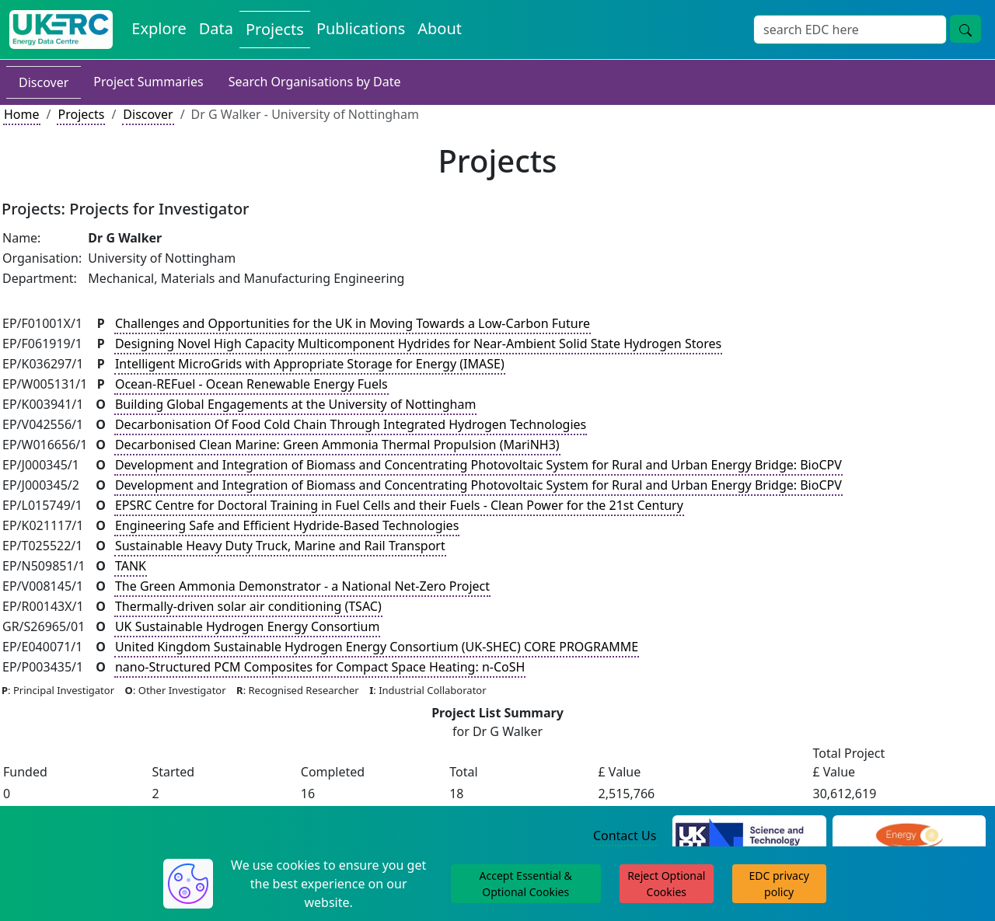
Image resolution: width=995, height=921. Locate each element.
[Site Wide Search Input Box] (850, 29)
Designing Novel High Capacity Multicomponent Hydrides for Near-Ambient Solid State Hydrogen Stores (418, 343)
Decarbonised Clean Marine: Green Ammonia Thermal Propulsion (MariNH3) (337, 444)
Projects (81, 114)
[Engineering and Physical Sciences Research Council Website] (909, 836)
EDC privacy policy (779, 883)
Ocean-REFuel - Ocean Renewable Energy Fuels (251, 383)
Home (22, 114)
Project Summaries (148, 81)
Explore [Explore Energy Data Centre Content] (158, 28)
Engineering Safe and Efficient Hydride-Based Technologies (287, 525)
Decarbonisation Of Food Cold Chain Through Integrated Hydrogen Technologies (350, 424)
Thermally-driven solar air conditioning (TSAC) (248, 606)
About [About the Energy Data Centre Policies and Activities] (439, 28)
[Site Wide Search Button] (965, 29)
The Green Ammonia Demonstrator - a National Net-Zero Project (302, 586)
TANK (130, 565)
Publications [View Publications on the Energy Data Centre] (360, 28)
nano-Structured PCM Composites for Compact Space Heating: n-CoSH (320, 666)
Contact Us (624, 835)
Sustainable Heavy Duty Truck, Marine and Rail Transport (280, 545)
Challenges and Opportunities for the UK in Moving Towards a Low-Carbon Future (352, 323)
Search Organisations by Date (315, 81)
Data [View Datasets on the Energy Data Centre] (216, 28)
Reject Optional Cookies (666, 883)
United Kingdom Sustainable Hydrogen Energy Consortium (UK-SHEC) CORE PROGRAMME (376, 646)
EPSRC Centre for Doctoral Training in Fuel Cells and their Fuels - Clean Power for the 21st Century (399, 505)
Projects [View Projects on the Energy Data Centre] (275, 29)
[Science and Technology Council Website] (749, 836)
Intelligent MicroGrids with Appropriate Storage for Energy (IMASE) (309, 363)
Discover (43, 82)
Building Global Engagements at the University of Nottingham (295, 404)
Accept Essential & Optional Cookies (526, 883)
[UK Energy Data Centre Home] (61, 29)
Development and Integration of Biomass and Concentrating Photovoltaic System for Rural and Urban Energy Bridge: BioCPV (478, 464)
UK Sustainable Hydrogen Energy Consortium (247, 626)
